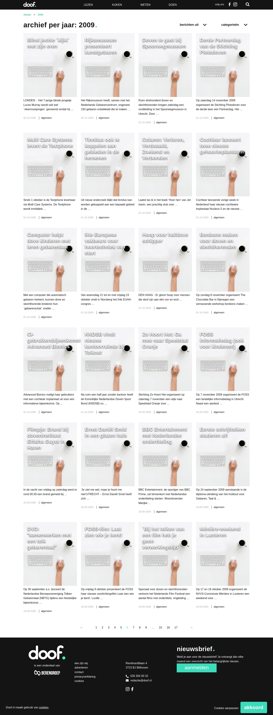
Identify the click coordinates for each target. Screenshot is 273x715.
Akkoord (253, 707)
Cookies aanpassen (226, 708)
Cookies (79, 680)
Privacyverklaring (85, 676)
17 (176, 627)
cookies (43, 707)
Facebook (230, 4)
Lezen (88, 4)
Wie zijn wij (81, 663)
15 (160, 627)
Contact (79, 672)
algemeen (46, 117)
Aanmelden (197, 667)
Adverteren (81, 667)
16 (168, 627)
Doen (173, 4)
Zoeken (247, 4)
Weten (145, 4)
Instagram (235, 4)
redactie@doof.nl (139, 680)
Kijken (117, 4)
